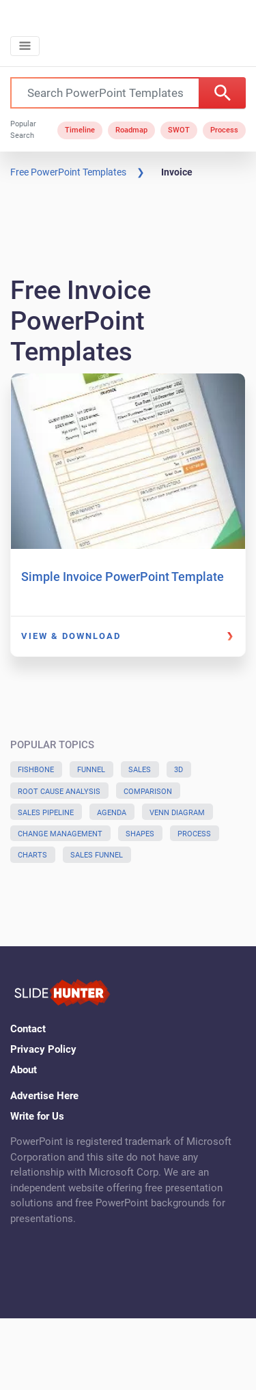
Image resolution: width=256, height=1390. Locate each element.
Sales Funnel (96, 855)
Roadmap (131, 130)
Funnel (91, 769)
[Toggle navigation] (25, 46)
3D (178, 769)
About (23, 1070)
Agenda (111, 812)
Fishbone (36, 769)
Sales (139, 769)
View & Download (71, 636)
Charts (32, 855)
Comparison (148, 791)
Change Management (60, 833)
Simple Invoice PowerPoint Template (122, 576)
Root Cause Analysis (59, 791)
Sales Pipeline (46, 812)
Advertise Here (44, 1096)
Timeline (80, 130)
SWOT (179, 130)
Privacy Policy (43, 1049)
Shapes (140, 833)
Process (224, 130)
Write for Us (37, 1116)
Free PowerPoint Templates (68, 172)
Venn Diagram (177, 812)
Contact (28, 1029)
